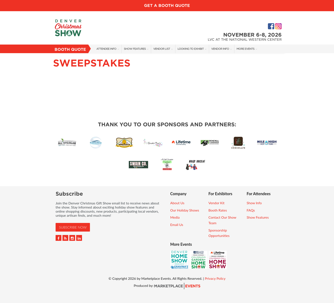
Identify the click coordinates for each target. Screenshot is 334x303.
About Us (177, 203)
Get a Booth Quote (167, 5)
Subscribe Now (73, 227)
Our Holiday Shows (184, 210)
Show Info (254, 203)
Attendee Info (106, 48)
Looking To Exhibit (191, 48)
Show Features (135, 48)
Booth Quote (70, 49)
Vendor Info (220, 48)
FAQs (251, 210)
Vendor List (161, 48)
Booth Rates (217, 210)
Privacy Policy (215, 278)
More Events (245, 48)
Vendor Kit (216, 203)
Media (175, 217)
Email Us (176, 225)
